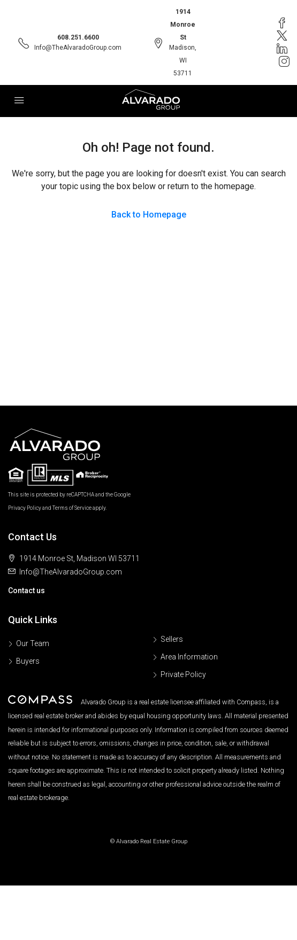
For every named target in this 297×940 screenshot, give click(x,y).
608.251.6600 (78, 37)
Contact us (26, 590)
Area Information (189, 656)
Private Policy (183, 674)
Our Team (32, 643)
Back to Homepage (148, 214)
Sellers (172, 639)
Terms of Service (72, 508)
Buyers (28, 661)
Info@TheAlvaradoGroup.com (77, 47)
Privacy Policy (24, 508)
